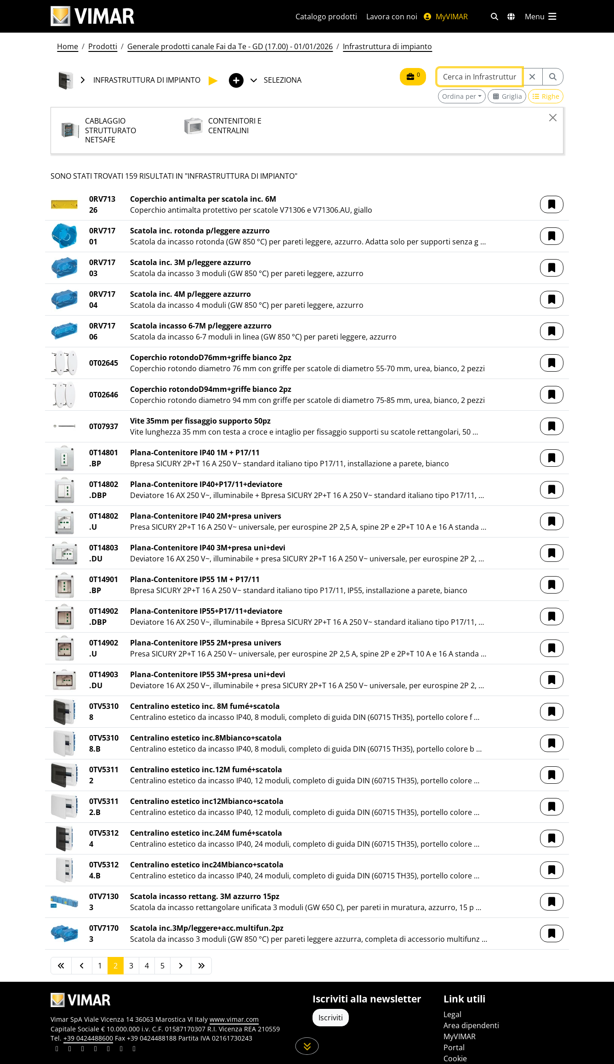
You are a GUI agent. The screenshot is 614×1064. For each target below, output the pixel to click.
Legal (452, 1014)
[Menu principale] (541, 16)
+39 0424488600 (88, 1038)
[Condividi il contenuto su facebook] (69, 1049)
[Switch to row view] (546, 96)
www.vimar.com (234, 1019)
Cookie (455, 1058)
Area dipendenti (471, 1025)
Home (67, 46)
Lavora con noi (391, 16)
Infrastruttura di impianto (387, 46)
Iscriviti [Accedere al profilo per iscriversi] (330, 1018)
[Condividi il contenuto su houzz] (121, 1049)
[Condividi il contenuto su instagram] (95, 1049)
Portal (454, 1047)
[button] (551, 204)
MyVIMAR (445, 16)
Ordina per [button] (459, 96)
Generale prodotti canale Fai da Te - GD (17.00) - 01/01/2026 (230, 46)
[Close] (552, 117)
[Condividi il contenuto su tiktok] (134, 1049)
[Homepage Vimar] (162, 16)
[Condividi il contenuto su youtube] (108, 1049)
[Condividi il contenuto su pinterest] (82, 1049)
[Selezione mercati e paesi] (511, 16)
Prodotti (102, 46)
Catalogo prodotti (326, 16)
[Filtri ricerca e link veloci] (494, 16)
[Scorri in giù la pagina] (307, 1046)
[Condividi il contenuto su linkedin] (57, 1049)
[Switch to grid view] (507, 96)
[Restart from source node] (532, 76)
